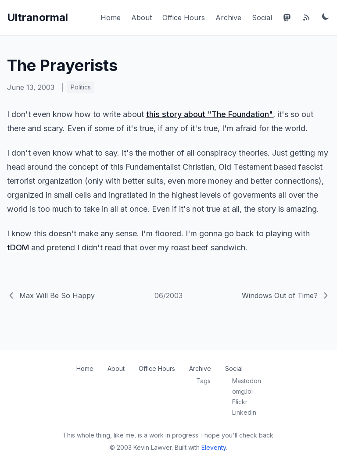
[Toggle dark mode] (325, 16)
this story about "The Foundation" (209, 114)
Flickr (239, 402)
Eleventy (213, 447)
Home (110, 17)
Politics (81, 87)
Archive (228, 17)
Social (262, 17)
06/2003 (168, 295)
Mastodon (246, 380)
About (141, 17)
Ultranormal (37, 17)
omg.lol (242, 391)
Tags (203, 380)
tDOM (18, 247)
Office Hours (183, 17)
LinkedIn (244, 412)
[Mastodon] (287, 17)
